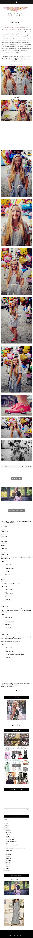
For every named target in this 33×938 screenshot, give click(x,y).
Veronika (3, 553)
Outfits (5, 466)
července (8, 854)
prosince (8, 830)
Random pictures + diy (11, 841)
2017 (6, 823)
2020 (6, 819)
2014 (6, 829)
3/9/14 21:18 (4, 581)
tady (18, 97)
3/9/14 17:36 (4, 542)
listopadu (8, 832)
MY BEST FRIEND (10, 839)
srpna (7, 852)
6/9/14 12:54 (4, 634)
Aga (6, 567)
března (7, 862)
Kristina (3, 604)
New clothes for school (24, 521)
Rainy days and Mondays (16, 510)
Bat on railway (9, 847)
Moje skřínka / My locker (11, 838)
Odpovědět (4, 536)
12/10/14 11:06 (9, 651)
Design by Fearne (21, 935)
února (7, 864)
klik (16, 58)
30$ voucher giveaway (16, 778)
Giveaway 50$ (16, 752)
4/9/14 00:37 (4, 606)
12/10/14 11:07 (9, 568)
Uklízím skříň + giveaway (12, 845)
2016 (6, 825)
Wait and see (9, 850)
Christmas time (16, 478)
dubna (7, 860)
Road (7, 843)
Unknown (3, 579)
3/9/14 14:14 (4, 531)
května (7, 858)
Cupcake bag (16, 494)
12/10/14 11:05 (9, 621)
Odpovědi (9, 564)
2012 (6, 870)
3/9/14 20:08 (4, 554)
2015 (6, 827)
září (7, 836)
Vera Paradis (4, 541)
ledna (7, 866)
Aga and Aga (14, 935)
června (7, 856)
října (7, 834)
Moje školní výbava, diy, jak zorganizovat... (16, 848)
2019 (6, 821)
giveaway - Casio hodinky (16, 740)
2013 (6, 868)
